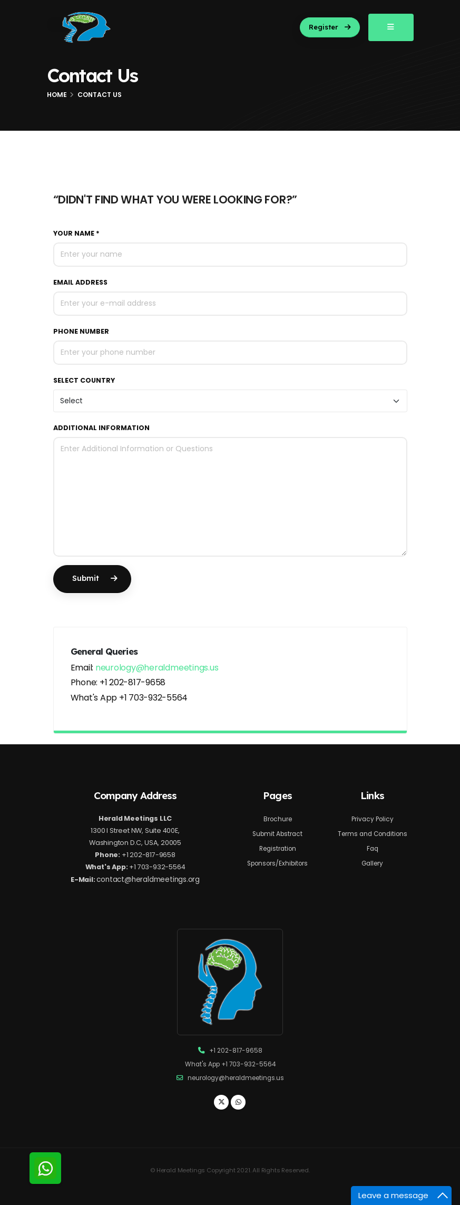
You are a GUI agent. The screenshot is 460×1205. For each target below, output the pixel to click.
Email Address (80, 282)
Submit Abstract (278, 833)
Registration (277, 848)
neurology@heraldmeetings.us (157, 668)
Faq (372, 848)
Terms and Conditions (372, 833)
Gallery (372, 863)
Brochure (277, 818)
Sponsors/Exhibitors (277, 863)
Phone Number (81, 331)
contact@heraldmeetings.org (149, 883)
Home (57, 94)
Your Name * (76, 233)
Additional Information (101, 427)
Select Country (84, 380)
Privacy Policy (372, 818)
